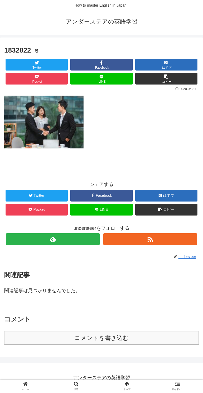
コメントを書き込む (102, 338)
